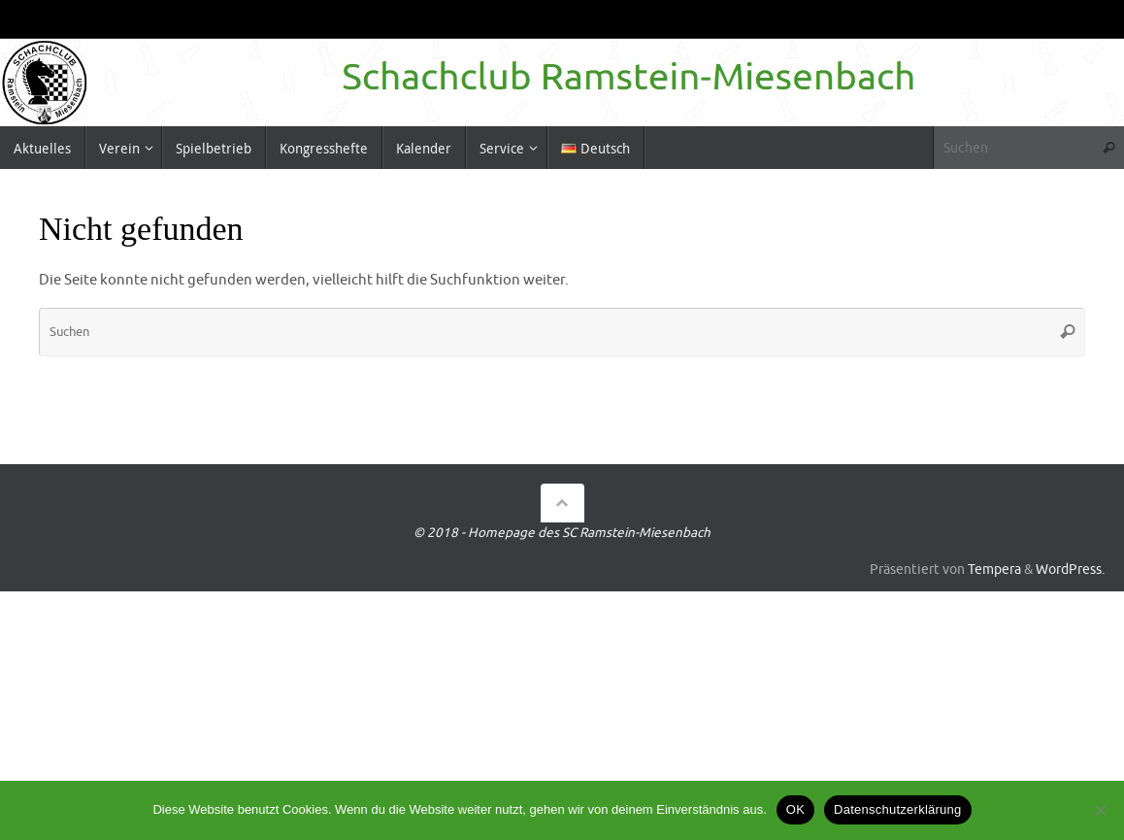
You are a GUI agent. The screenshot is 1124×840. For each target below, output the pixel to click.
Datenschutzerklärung (897, 809)
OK (795, 809)
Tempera (994, 569)
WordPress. (1070, 569)
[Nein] (1099, 810)
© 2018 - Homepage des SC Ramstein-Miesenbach (562, 532)
